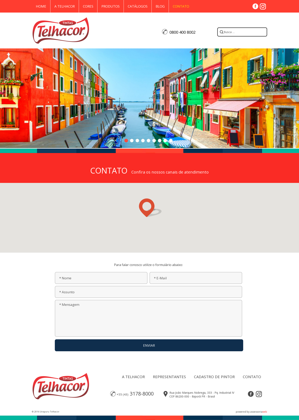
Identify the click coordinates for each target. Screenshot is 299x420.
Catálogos (138, 6)
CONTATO (252, 376)
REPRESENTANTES (169, 376)
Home (41, 6)
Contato (181, 6)
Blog (160, 6)
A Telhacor (64, 6)
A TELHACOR (133, 376)
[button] (149, 208)
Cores (88, 6)
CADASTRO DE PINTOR (214, 376)
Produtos (110, 6)
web (264, 411)
